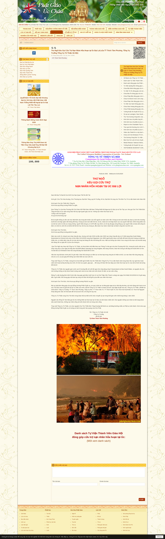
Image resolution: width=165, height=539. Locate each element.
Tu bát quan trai (25, 527)
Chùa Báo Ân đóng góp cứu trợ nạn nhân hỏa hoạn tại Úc (135, 93)
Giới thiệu (23, 513)
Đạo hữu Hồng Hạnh (26, 66)
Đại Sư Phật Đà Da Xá (27, 62)
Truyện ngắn (75, 519)
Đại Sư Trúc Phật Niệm (27, 64)
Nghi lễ (74, 513)
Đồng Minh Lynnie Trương (28, 74)
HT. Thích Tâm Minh (34, 107)
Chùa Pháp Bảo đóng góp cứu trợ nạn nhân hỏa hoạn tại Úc (135, 96)
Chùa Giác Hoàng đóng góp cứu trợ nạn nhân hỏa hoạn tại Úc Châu (135, 106)
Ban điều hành (25, 519)
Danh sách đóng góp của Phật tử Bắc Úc (135, 83)
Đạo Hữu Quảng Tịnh (26, 70)
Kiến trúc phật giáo (77, 516)
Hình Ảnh (124, 510)
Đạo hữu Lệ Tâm (25, 68)
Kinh (48, 524)
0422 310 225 (103, 25)
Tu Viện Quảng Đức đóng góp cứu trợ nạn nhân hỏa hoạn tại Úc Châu (135, 86)
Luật (48, 527)
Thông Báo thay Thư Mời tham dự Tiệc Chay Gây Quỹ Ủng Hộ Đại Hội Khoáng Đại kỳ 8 (34, 145)
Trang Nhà (22, 510)
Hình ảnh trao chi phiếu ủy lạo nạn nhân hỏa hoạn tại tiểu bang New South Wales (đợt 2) (135, 122)
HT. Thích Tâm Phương (59, 58)
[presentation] (68, 492)
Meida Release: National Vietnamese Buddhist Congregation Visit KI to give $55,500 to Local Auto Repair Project (135, 142)
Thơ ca (74, 524)
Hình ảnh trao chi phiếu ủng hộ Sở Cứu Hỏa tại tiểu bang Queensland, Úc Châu (135, 119)
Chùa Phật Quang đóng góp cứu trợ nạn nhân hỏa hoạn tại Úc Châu (135, 109)
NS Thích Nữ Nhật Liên (36, 151)
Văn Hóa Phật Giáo (76, 510)
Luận (48, 530)
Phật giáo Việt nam (102, 524)
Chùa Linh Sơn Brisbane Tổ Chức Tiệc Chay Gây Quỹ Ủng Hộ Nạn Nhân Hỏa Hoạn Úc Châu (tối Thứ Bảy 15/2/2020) (135, 135)
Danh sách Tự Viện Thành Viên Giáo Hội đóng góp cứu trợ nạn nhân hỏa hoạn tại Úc (135, 80)
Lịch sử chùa (24, 516)
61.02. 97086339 (87, 25)
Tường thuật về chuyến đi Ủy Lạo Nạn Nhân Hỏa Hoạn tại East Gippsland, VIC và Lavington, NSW (135, 111)
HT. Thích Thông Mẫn (33, 125)
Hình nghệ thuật (127, 527)
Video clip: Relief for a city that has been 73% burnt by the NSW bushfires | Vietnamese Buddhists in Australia (135, 132)
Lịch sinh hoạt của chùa (27, 530)
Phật (98, 513)
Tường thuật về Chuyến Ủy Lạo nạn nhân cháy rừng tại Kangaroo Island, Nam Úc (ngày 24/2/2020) (135, 145)
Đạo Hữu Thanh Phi (26, 72)
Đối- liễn (74, 527)
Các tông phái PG (102, 530)
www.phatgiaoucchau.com (127, 25)
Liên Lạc (23, 522)
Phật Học (48, 510)
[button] (124, 32)
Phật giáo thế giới (101, 527)
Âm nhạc (74, 530)
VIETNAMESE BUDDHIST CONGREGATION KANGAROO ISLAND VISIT (135, 148)
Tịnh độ (49, 513)
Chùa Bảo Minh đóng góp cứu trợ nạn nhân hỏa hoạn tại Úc (135, 88)
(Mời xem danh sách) (99, 440)
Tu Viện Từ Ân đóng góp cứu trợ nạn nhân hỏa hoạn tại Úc (135, 91)
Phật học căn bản (51, 522)
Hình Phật (125, 516)
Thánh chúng (100, 519)
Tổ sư (98, 522)
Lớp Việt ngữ (24, 524)
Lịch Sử (98, 510)
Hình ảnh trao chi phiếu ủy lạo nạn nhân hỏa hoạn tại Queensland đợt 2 (135, 129)
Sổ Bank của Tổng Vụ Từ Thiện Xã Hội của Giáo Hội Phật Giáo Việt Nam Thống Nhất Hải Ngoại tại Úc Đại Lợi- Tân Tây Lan (135, 78)
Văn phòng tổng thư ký (129, 513)
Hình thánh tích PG (128, 524)
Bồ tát (99, 516)
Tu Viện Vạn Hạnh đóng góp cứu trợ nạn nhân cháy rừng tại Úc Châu (135, 104)
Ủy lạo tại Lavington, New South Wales (135, 114)
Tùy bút (74, 522)
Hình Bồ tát (126, 519)
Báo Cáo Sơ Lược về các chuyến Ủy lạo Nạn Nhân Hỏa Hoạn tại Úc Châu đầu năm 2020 (135, 140)
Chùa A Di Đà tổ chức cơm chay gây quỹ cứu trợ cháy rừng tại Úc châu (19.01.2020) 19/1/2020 (135, 98)
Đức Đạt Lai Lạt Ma (26, 77)
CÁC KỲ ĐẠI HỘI (28, 81)
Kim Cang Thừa (51, 519)
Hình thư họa (126, 530)
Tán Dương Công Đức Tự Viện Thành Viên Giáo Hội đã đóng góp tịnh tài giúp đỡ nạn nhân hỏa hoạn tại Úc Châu (135, 137)
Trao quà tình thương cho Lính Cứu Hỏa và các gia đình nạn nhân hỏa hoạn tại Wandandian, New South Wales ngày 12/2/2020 (135, 127)
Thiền (48, 516)
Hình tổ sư (125, 522)
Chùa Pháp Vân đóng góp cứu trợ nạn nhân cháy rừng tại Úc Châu (135, 101)
